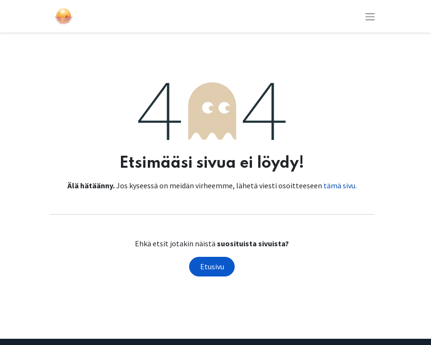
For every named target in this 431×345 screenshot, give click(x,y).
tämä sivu (339, 185)
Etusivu (212, 266)
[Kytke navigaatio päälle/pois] (370, 16)
